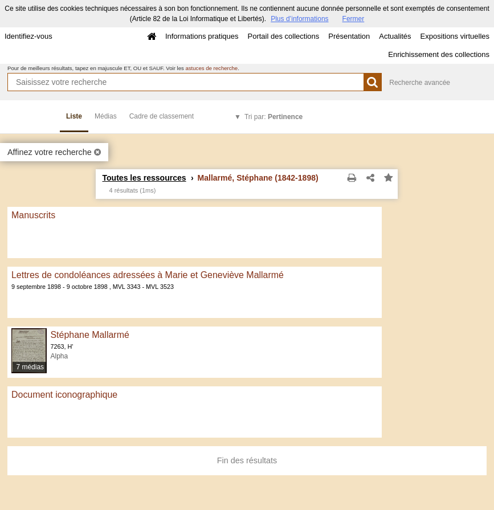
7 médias (30, 367)
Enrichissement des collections (438, 54)
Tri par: (273, 117)
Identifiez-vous (28, 36)
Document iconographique (64, 394)
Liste (74, 116)
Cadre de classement (161, 116)
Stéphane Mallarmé (89, 335)
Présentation (349, 36)
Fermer (353, 19)
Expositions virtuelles (454, 36)
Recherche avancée (419, 83)
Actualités (395, 36)
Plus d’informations (299, 19)
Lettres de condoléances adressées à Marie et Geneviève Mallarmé (147, 275)
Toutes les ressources (144, 177)
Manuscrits (33, 215)
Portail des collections (284, 36)
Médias (106, 116)
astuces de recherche (211, 68)
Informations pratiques (202, 36)
